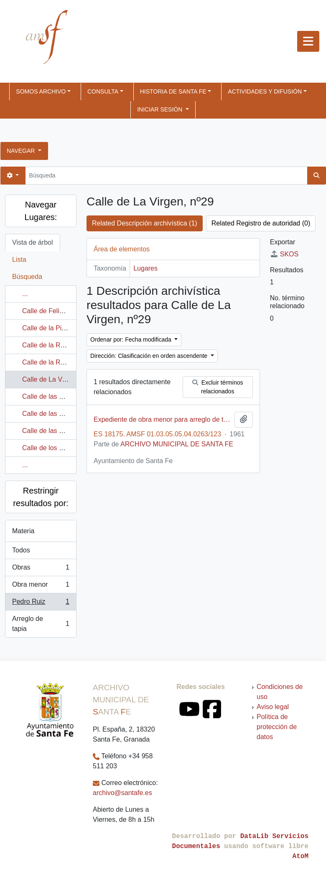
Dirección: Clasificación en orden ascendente (149, 355)
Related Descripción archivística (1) (144, 223)
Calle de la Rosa (46, 362)
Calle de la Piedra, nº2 (55, 328)
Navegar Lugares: (41, 211)
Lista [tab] (19, 259)
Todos (21, 550)
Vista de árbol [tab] (32, 242)
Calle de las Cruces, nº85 (59, 430)
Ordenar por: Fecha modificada (131, 339)
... (25, 293)
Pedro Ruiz (40, 603)
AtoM (300, 856)
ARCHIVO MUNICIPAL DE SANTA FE (176, 444)
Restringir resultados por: (40, 497)
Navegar (21, 150)
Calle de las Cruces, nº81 (59, 413)
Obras (40, 569)
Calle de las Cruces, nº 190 (62, 396)
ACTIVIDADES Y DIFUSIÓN (265, 91)
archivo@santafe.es (122, 792)
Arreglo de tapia (40, 623)
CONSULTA (102, 91)
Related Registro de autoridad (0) (261, 223)
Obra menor (40, 586)
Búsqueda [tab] (27, 276)
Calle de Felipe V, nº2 (54, 310)
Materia (23, 530)
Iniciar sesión (160, 109)
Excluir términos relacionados (217, 387)
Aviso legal (273, 706)
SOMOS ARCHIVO (41, 91)
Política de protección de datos (277, 726)
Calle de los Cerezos (53, 447)
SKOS (284, 254)
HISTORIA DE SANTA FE (173, 91)
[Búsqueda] (166, 176)
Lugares (145, 268)
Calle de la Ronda (48, 345)
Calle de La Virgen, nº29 (58, 379)
